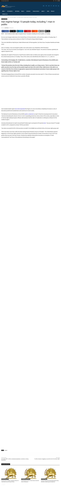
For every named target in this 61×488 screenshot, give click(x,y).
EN (43, 5)
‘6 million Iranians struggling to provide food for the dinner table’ (47, 458)
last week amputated (20, 108)
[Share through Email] (41, 31)
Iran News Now (6, 17)
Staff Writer (7, 27)
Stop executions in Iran (5, 479)
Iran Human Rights (13, 17)
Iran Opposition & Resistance (26, 479)
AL (58, 5)
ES (56, 5)
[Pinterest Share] (27, 31)
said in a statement (29, 114)
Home (2, 17)
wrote (44, 123)
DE (49, 5)
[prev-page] (2, 484)
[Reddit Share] (35, 31)
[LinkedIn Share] (19, 31)
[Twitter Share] (13, 31)
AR (53, 5)
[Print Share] (47, 31)
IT (51, 5)
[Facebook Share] (5, 31)
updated (6, 450)
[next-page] (4, 484)
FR (46, 5)
